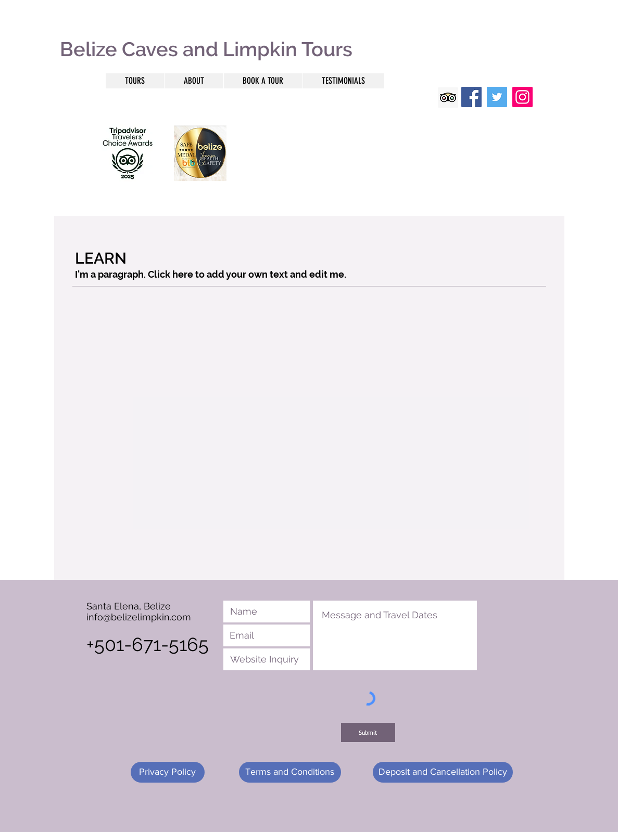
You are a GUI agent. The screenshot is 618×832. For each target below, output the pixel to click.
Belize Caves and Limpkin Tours (206, 49)
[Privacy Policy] (168, 772)
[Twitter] (497, 97)
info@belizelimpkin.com (138, 617)
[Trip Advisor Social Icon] (448, 97)
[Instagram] (522, 97)
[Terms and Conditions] (290, 772)
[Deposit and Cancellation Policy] (443, 772)
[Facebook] (471, 97)
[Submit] (368, 732)
